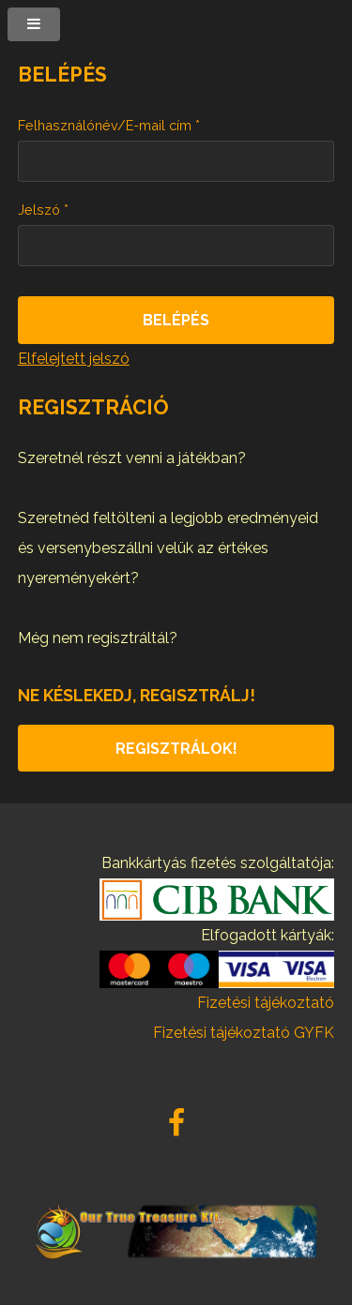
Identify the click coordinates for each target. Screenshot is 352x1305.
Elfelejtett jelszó (74, 359)
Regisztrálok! (176, 749)
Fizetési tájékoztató (265, 1003)
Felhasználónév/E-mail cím (109, 125)
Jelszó (43, 210)
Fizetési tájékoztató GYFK (243, 1033)
